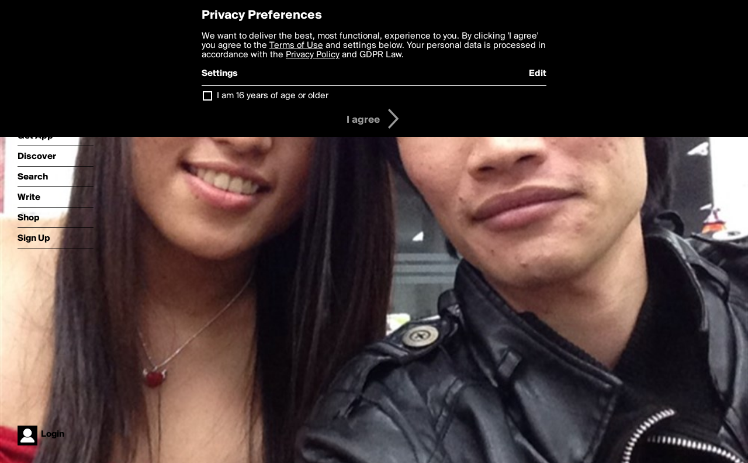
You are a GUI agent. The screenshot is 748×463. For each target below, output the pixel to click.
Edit (537, 73)
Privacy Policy (313, 55)
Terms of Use (296, 45)
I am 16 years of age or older (272, 96)
